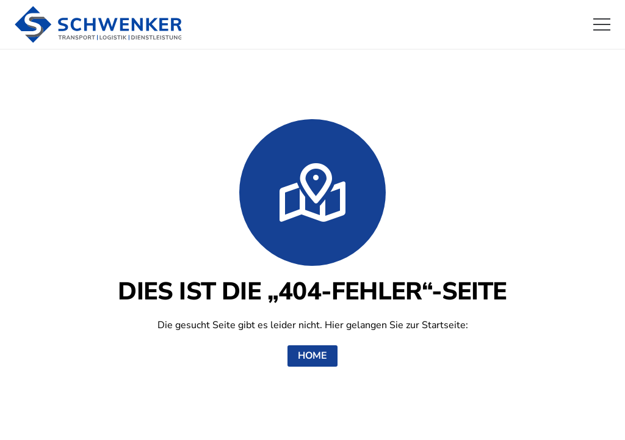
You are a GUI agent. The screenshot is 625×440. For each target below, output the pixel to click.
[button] (601, 24)
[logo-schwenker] (98, 24)
